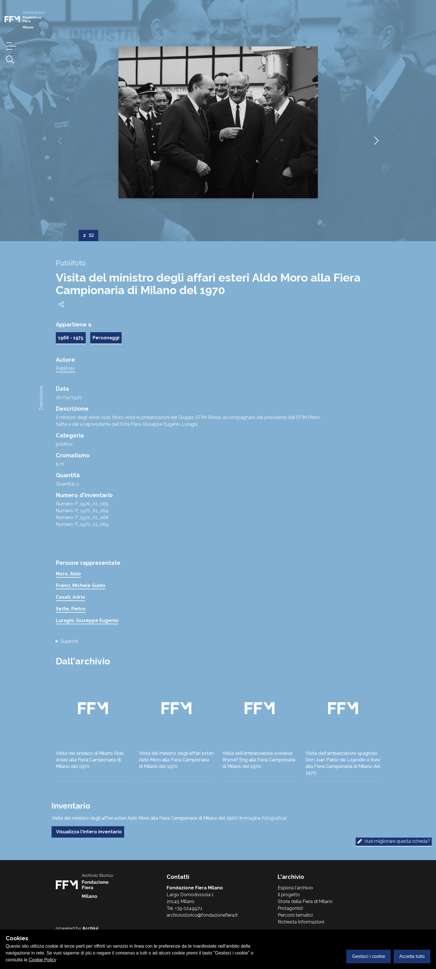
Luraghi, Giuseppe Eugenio (87, 620)
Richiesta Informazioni (301, 922)
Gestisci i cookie (368, 956)
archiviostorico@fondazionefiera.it (202, 915)
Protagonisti (290, 908)
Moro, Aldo (68, 574)
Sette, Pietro (70, 608)
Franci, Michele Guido (80, 585)
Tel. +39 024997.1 (184, 908)
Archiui (90, 928)
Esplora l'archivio (295, 888)
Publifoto (65, 368)
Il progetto (289, 894)
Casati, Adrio (70, 597)
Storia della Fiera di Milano (305, 901)
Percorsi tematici (295, 915)
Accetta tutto (412, 956)
